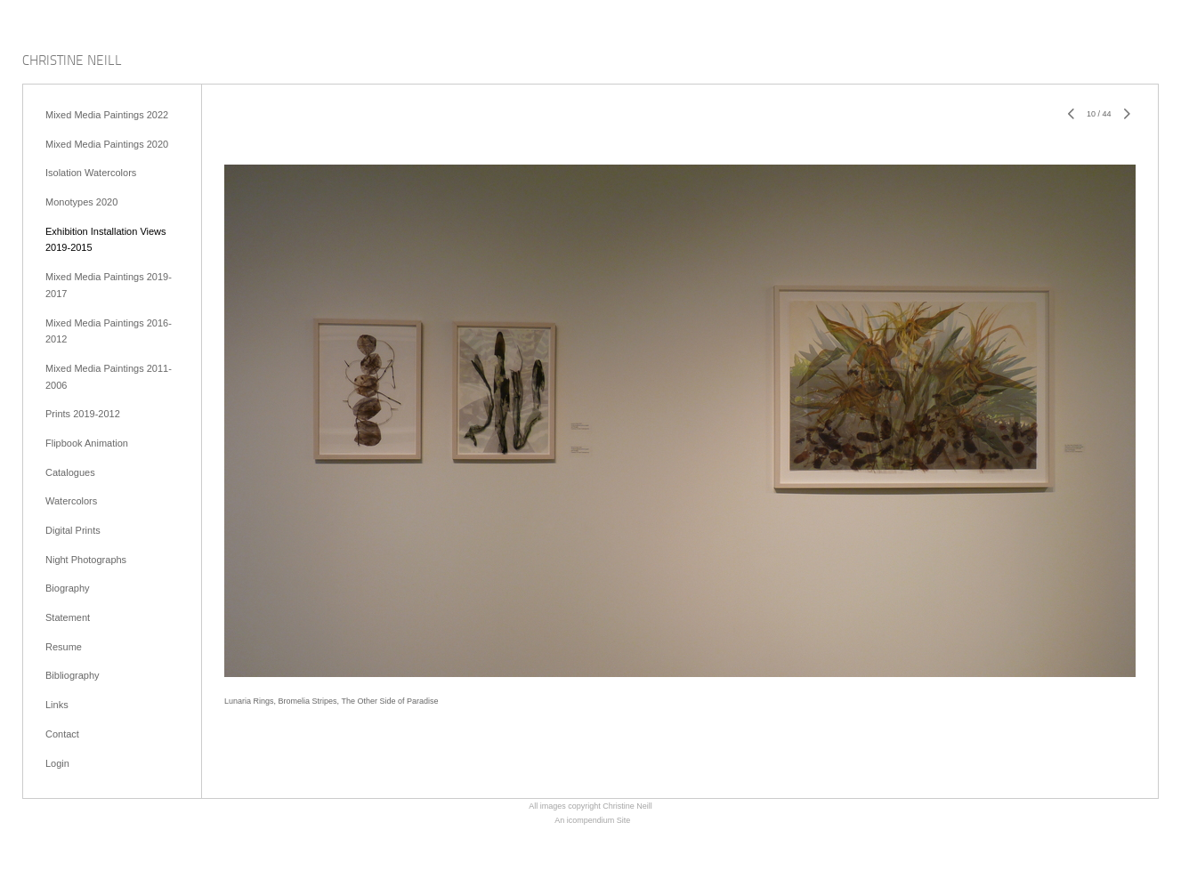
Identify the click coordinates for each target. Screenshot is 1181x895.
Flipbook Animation (86, 443)
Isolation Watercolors (90, 172)
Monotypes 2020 (81, 202)
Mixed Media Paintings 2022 (106, 114)
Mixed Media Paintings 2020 (106, 144)
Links (57, 704)
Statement (67, 617)
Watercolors (71, 501)
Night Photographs (85, 559)
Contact (62, 734)
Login (57, 763)
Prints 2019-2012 (82, 413)
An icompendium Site (592, 820)
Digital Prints (73, 530)
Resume (63, 646)
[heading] (72, 61)
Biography (67, 588)
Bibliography (72, 675)
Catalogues (70, 472)
